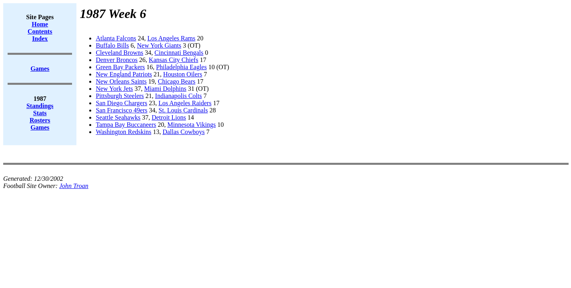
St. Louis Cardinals (183, 110)
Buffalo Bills (112, 45)
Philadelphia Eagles (181, 67)
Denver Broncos (116, 59)
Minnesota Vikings (191, 124)
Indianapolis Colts (178, 95)
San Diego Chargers (121, 103)
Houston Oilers (182, 74)
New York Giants (159, 45)
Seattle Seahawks (118, 117)
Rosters (40, 120)
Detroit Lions (169, 117)
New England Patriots (124, 74)
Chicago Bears (177, 81)
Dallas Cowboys (183, 131)
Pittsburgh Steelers (120, 95)
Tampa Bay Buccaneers (126, 124)
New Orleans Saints (121, 81)
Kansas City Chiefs (173, 59)
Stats (40, 113)
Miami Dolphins (165, 88)
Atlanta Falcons (116, 38)
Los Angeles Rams (171, 38)
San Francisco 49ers (121, 110)
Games (39, 127)
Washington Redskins (123, 131)
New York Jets (114, 88)
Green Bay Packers (120, 67)
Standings (40, 105)
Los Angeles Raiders (184, 103)
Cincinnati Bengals (178, 52)
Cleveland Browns (119, 52)
